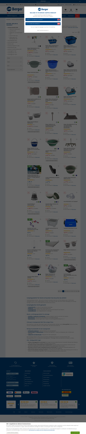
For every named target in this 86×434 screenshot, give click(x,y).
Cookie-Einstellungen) (12, 432)
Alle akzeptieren (75, 432)
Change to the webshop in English (43, 20)
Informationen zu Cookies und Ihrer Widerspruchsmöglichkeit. (42, 430)
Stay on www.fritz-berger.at (43, 24)
